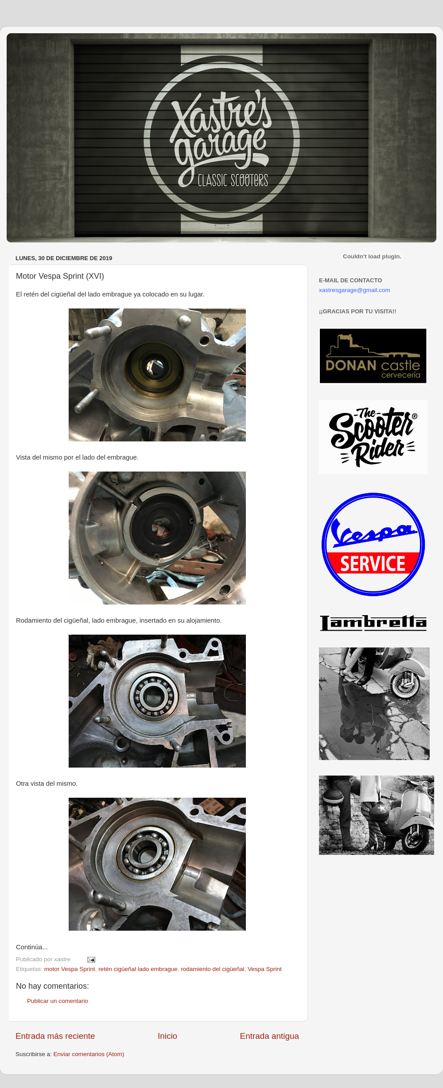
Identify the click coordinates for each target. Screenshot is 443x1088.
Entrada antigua (269, 1036)
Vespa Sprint (265, 969)
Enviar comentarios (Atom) (89, 1054)
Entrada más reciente (55, 1036)
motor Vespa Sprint (69, 969)
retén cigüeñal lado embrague (138, 969)
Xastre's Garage (33, 45)
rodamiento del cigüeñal (212, 969)
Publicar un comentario (57, 1001)
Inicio (167, 1036)
